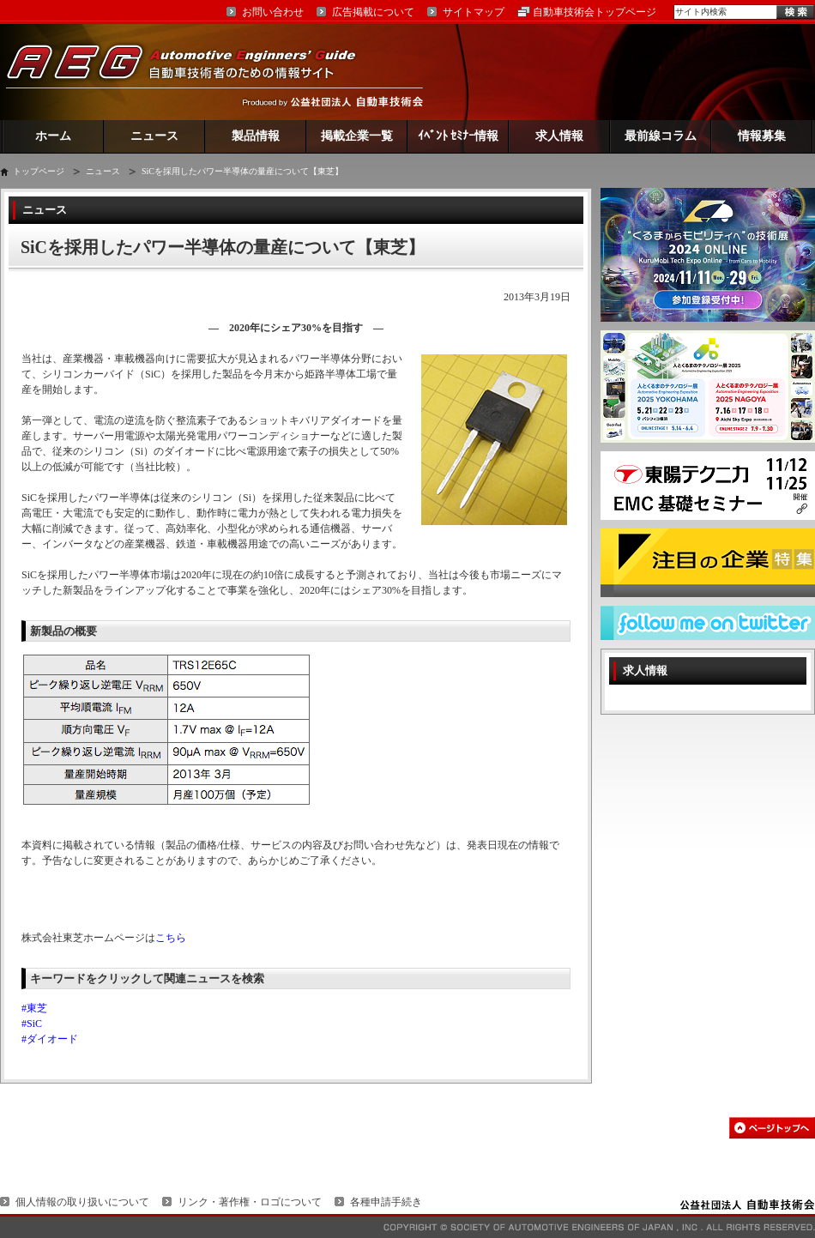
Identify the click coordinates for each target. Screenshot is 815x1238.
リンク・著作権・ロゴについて (250, 1202)
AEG (192, 71)
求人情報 (559, 136)
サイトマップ (473, 12)
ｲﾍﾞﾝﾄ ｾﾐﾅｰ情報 (458, 136)
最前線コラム (661, 136)
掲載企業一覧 (357, 136)
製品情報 (256, 136)
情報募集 (762, 136)
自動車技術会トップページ (594, 12)
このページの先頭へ (772, 1127)
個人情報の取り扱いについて (82, 1202)
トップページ (38, 171)
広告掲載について (373, 12)
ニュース (154, 136)
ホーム (53, 136)
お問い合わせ (273, 12)
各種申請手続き (386, 1202)
